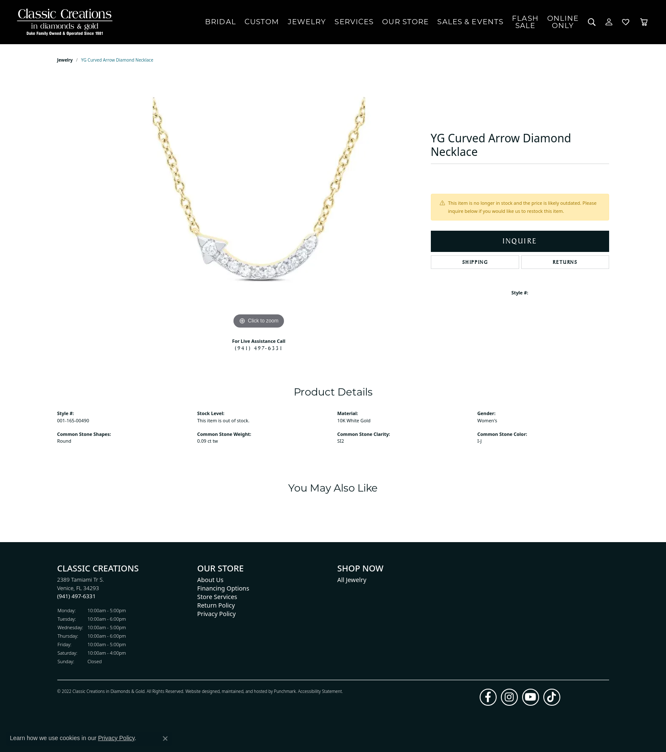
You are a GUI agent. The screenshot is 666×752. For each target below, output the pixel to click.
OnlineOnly (563, 22)
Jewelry (307, 21)
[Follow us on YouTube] (530, 696)
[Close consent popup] (165, 738)
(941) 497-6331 (259, 348)
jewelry (65, 60)
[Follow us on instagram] (509, 696)
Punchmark (285, 691)
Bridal (220, 21)
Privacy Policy (116, 738)
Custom (261, 21)
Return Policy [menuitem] (216, 605)
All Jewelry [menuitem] (352, 580)
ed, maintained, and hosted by (244, 691)
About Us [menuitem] (210, 580)
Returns (565, 262)
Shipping (475, 262)
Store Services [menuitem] (217, 597)
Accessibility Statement (320, 691)
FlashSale (525, 22)
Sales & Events (470, 21)
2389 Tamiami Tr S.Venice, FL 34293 (80, 588)
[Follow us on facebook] (488, 696)
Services (354, 21)
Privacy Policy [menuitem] (216, 614)
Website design (200, 691)
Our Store (405, 21)
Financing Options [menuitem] (223, 588)
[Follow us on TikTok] (551, 696)
